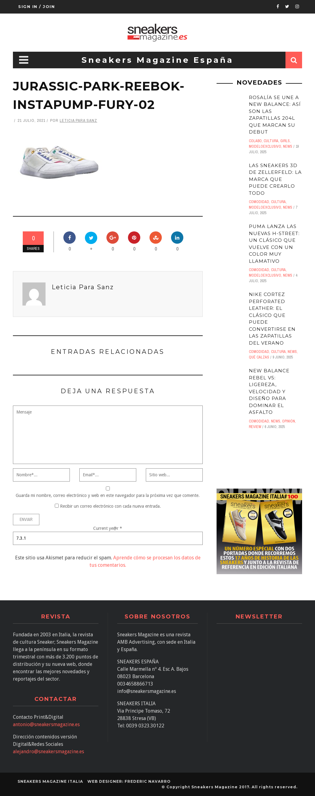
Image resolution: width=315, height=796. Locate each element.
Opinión (288, 421)
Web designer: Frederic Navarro (129, 781)
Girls (285, 140)
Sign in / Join (36, 6)
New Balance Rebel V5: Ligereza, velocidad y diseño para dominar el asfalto (269, 391)
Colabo (255, 140)
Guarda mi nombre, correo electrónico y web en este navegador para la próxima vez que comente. (108, 495)
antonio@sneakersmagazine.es (46, 724)
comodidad (259, 201)
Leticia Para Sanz (78, 120)
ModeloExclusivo (265, 146)
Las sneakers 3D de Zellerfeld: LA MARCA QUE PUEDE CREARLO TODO (275, 179)
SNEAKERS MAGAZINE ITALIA (50, 781)
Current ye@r (107, 528)
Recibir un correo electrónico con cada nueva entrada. (110, 506)
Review (255, 426)
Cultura (271, 140)
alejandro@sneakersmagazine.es (48, 751)
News (287, 146)
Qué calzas (259, 357)
